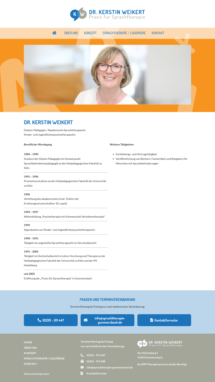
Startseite (54, 33)
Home (28, 342)
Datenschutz (30, 373)
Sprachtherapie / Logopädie (124, 33)
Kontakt (158, 33)
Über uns (71, 33)
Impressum (43, 373)
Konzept (90, 33)
